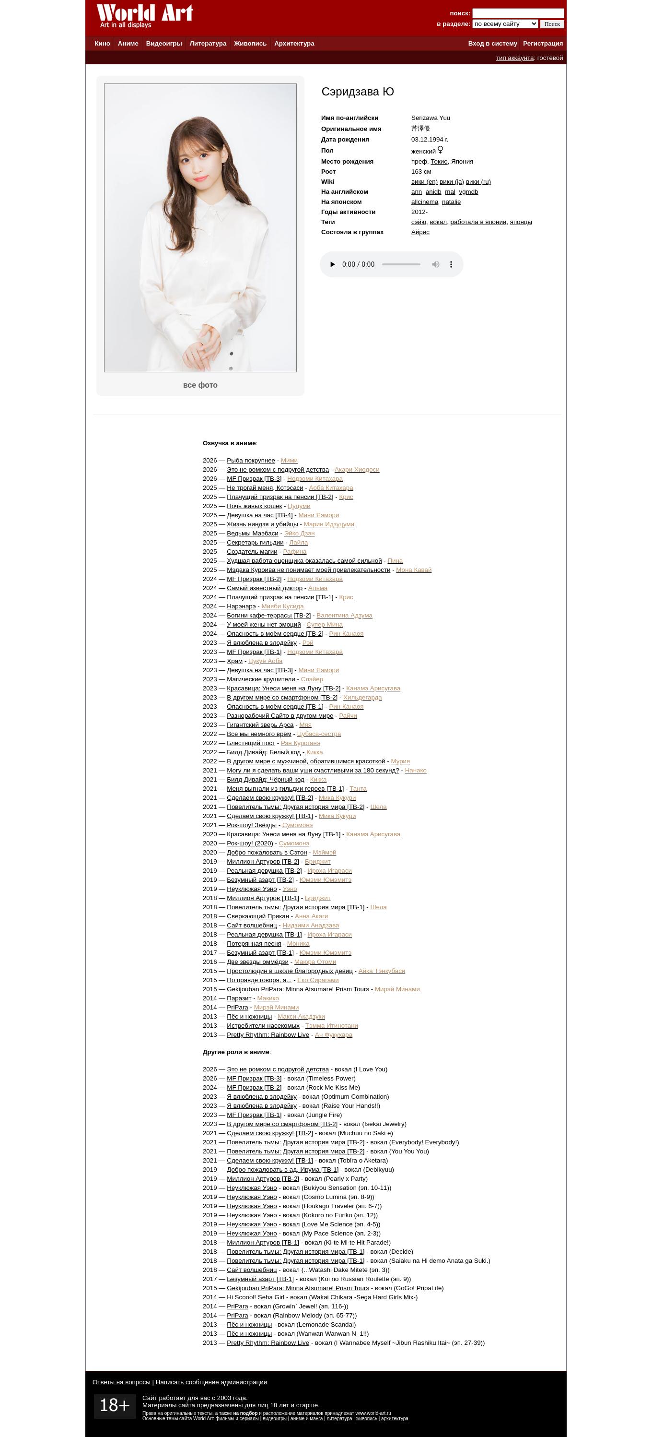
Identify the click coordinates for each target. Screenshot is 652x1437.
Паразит (239, 998)
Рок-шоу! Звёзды (252, 825)
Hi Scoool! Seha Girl (255, 1297)
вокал (438, 222)
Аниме (128, 43)
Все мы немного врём (259, 733)
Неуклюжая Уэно (252, 888)
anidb (434, 191)
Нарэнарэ (241, 606)
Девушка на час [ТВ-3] (259, 670)
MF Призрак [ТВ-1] (254, 651)
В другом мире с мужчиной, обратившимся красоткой (306, 761)
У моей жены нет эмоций (264, 624)
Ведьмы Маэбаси (253, 533)
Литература (208, 43)
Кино (102, 43)
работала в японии (479, 222)
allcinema (424, 201)
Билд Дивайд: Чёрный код (265, 779)
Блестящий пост (251, 743)
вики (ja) (452, 181)
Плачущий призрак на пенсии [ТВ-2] (280, 496)
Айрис (420, 232)
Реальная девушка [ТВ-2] (264, 870)
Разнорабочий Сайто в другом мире (280, 715)
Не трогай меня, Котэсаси (265, 487)
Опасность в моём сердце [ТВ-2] (275, 633)
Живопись (250, 43)
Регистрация (543, 43)
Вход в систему (492, 43)
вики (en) (424, 181)
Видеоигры (164, 43)
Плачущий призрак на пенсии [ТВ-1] (280, 597)
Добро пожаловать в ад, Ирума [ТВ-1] (282, 1169)
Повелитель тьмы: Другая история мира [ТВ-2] (295, 806)
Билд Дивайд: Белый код (264, 752)
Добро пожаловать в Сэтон (267, 852)
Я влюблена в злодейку (262, 642)
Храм (235, 661)
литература (339, 1418)
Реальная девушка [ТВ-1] (264, 934)
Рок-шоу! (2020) (250, 843)
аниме (297, 1418)
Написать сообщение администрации (211, 1382)
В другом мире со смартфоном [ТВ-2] (282, 697)
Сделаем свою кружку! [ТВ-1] (270, 815)
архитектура (394, 1418)
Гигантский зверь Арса (260, 724)
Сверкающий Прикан (258, 916)
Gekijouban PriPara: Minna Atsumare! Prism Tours (298, 989)
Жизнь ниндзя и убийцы (262, 524)
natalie (451, 201)
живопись (366, 1418)
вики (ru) (478, 181)
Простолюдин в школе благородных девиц (290, 970)
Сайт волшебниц (252, 925)
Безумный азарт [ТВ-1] (260, 952)
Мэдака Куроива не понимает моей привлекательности (308, 569)
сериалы (249, 1418)
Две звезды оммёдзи (258, 961)
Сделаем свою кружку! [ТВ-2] (270, 797)
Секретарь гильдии (255, 542)
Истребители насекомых (263, 1025)
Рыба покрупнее (251, 460)
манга (316, 1418)
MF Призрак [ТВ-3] (254, 478)
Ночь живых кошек (254, 506)
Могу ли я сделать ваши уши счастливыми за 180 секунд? (313, 770)
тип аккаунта (515, 57)
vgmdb (468, 191)
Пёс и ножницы (249, 1016)
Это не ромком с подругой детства (278, 469)
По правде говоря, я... (259, 980)
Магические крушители (261, 679)
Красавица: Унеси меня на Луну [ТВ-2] (283, 688)
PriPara (237, 1007)
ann (416, 191)
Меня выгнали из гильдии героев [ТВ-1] (285, 788)
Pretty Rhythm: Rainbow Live (268, 1034)
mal (450, 191)
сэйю (418, 222)
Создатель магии (252, 551)
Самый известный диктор (265, 588)
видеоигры (275, 1418)
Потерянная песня (254, 943)
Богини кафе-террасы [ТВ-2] (269, 615)
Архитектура (294, 43)
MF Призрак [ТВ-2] (254, 578)
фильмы (225, 1418)
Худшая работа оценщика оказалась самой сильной (304, 560)
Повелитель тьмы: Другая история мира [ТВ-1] (295, 907)
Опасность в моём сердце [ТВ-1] (275, 706)
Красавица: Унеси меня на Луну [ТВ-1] (283, 834)
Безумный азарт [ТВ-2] (260, 879)
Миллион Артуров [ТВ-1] (263, 898)
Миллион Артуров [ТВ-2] (263, 861)
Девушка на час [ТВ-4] (259, 515)
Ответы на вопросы (122, 1382)
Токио (439, 161)
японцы (521, 222)
